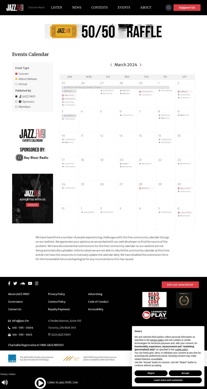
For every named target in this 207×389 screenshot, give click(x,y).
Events (124, 7)
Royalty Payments (59, 309)
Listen (56, 7)
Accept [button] (185, 373)
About (145, 7)
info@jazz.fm (20, 320)
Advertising (95, 294)
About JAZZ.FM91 (18, 294)
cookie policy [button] (181, 349)
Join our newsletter (180, 284)
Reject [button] (151, 373)
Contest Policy (56, 301)
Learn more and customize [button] (168, 380)
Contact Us (14, 309)
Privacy (4, 374)
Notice (12, 374)
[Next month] (140, 65)
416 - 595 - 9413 (22, 334)
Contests (99, 7)
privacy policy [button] (157, 340)
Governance (15, 301)
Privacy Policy (56, 294)
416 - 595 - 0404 (22, 327)
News (76, 7)
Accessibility (95, 309)
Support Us (187, 7)
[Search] (168, 7)
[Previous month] (111, 65)
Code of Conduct (98, 301)
